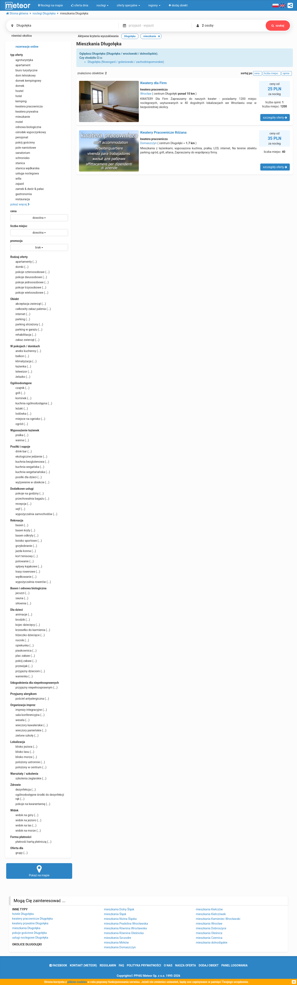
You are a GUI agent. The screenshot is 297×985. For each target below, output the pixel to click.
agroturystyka (21, 60)
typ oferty (16, 54)
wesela (19, 720)
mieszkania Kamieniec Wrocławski (218, 918)
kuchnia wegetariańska (30, 472)
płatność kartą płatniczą (30, 842)
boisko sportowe (26, 541)
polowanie (22, 561)
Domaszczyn (148, 143)
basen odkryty (24, 535)
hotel (16, 96)
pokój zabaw (23, 661)
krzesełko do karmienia (30, 630)
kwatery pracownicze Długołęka (32, 918)
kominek (20, 398)
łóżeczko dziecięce (27, 635)
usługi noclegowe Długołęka (30, 937)
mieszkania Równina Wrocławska (125, 928)
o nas (168, 965)
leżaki (19, 408)
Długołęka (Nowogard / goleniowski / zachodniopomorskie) (126, 62)
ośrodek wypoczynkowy (28, 132)
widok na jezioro (25, 820)
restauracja (20, 199)
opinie (287, 73)
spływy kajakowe (26, 566)
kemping (18, 101)
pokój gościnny (22, 142)
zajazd (17, 184)
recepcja (20, 504)
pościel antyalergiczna (29, 699)
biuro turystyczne (24, 70)
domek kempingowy (25, 81)
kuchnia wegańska (27, 467)
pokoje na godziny (27, 493)
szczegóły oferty (275, 117)
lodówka (20, 414)
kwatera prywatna (24, 111)
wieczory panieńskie (28, 730)
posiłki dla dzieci (26, 477)
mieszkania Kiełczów (209, 909)
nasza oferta (185, 965)
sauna (19, 598)
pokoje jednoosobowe (29, 282)
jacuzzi (19, 593)
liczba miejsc (18, 226)
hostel (16, 91)
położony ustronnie (27, 762)
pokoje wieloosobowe (29, 293)
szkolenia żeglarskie (28, 778)
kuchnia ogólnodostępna (31, 403)
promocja (16, 240)
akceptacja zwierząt (28, 304)
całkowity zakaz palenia (30, 309)
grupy (19, 853)
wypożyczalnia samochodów (33, 514)
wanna (19, 440)
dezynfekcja (23, 789)
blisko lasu (22, 752)
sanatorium (20, 153)
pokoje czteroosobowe (30, 272)
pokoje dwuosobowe (28, 277)
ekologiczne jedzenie (28, 456)
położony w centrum (28, 767)
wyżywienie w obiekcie (29, 482)
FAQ (121, 965)
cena (13, 211)
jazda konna (23, 551)
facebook (58, 965)
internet (20, 314)
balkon (19, 356)
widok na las (23, 825)
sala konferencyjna (27, 715)
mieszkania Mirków (116, 942)
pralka (19, 435)
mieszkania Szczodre (117, 937)
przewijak (21, 666)
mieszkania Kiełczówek (211, 914)
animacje (21, 614)
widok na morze (25, 830)
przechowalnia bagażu (29, 499)
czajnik (19, 388)
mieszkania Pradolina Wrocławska (126, 923)
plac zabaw (22, 656)
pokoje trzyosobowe (28, 287)
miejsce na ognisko (27, 419)
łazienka (20, 366)
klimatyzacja (23, 361)
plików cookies (77, 982)
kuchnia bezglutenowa (29, 462)
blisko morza (23, 757)
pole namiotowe (23, 148)
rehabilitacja (23, 335)
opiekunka (22, 645)
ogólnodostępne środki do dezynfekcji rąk (37, 796)
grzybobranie (23, 546)
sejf (17, 509)
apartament (20, 65)
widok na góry (24, 815)
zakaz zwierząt (24, 340)
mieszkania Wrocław (209, 923)
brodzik (20, 620)
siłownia (20, 603)
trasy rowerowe (25, 572)
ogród (19, 424)
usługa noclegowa (24, 173)
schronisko (19, 158)
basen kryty (22, 530)
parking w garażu (26, 329)
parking (20, 319)
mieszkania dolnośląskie (211, 942)
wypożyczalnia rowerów (30, 582)
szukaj (277, 25)
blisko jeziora (23, 747)
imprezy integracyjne (28, 710)
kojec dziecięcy (25, 625)
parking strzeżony (26, 324)
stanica (17, 163)
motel (16, 122)
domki (19, 267)
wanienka (21, 676)
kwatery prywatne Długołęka (30, 923)
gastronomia (21, 194)
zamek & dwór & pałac (27, 189)
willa (15, 179)
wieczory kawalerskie (29, 725)
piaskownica (23, 650)
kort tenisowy (24, 556)
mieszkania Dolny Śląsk (119, 909)
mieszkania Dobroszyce (211, 928)
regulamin (108, 965)
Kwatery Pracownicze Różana (163, 132)
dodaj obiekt (209, 965)
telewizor (21, 372)
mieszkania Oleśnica (209, 933)
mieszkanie (20, 117)
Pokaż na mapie (39, 871)
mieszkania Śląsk (115, 914)
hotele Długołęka (23, 914)
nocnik (19, 640)
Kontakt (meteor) (83, 965)
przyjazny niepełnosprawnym (34, 687)
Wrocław (145, 93)
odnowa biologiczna (25, 127)
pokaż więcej (20, 204)
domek (17, 86)
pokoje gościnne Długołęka (29, 932)
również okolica (19, 36)
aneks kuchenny (25, 351)
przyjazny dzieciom (27, 671)
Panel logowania (234, 965)
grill (17, 393)
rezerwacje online (24, 47)
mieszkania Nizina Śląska (120, 918)
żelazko (20, 377)
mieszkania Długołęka (26, 928)
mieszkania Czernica (209, 937)
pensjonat (19, 137)
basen (19, 525)
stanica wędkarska (24, 168)
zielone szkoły (24, 735)
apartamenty (23, 262)
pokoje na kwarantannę (30, 804)
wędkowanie (23, 577)
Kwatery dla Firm (153, 83)
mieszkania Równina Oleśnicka (124, 933)
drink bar (21, 451)
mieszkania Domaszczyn (120, 947)
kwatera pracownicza (26, 106)
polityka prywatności (144, 965)
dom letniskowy (23, 75)
